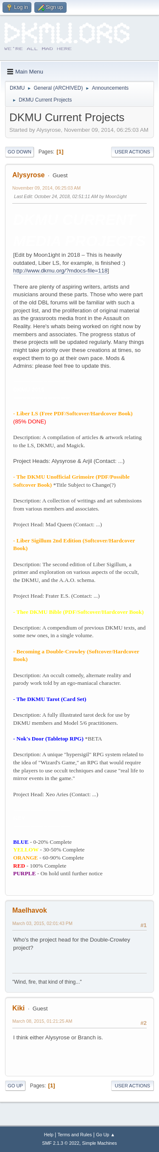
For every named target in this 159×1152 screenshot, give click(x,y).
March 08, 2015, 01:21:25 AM (42, 1021)
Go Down (19, 151)
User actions (132, 151)
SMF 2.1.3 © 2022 (60, 1143)
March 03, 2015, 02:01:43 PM (42, 923)
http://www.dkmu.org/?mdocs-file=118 (60, 270)
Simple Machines (99, 1143)
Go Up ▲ (105, 1134)
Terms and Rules (75, 1134)
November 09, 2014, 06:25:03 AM (46, 187)
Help (48, 1134)
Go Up (15, 1085)
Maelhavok (29, 910)
